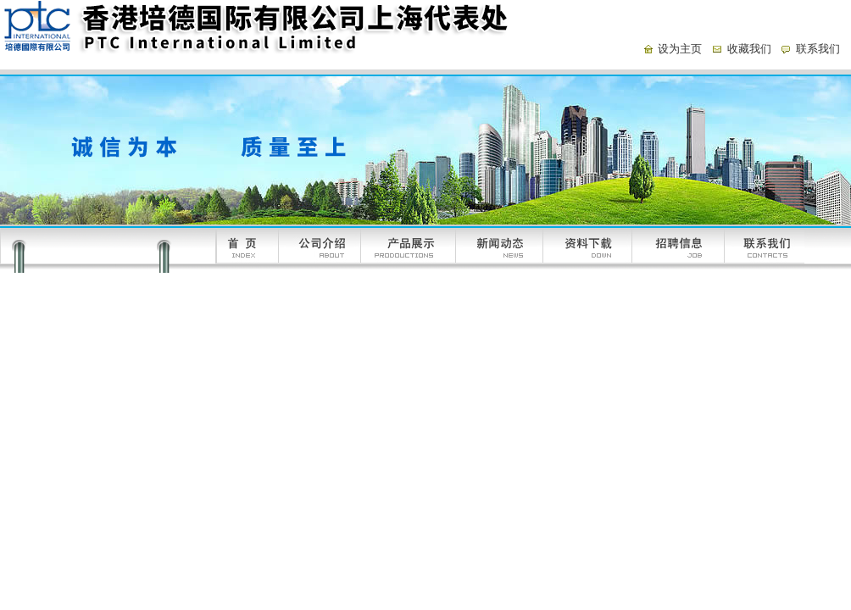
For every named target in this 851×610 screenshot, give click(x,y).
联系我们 (818, 48)
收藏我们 (749, 48)
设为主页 (680, 48)
